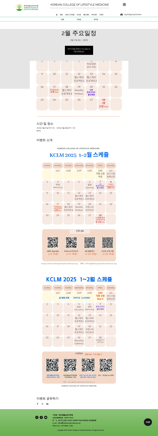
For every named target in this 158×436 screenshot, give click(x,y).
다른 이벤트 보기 (79, 51)
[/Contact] (138, 14)
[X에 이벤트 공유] (42, 404)
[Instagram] (36, 417)
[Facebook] (41, 417)
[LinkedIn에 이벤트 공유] (47, 404)
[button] (124, 5)
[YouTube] (45, 417)
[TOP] (148, 422)
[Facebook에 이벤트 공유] (37, 404)
